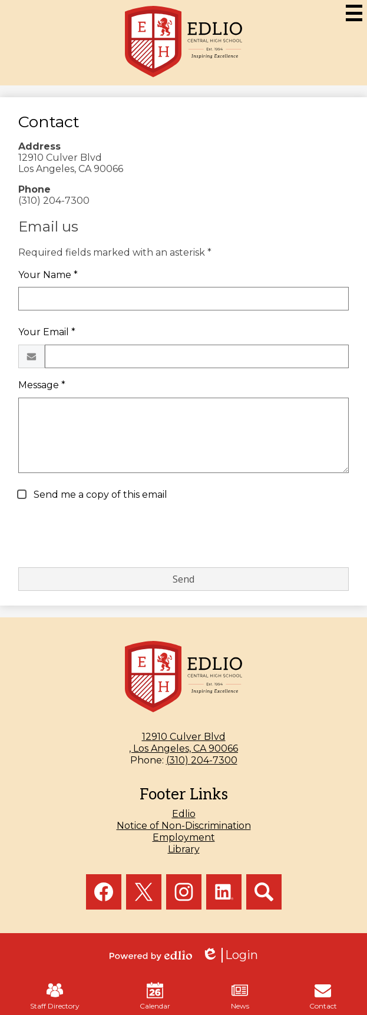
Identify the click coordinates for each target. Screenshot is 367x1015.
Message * (41, 385)
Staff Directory (55, 996)
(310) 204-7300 (201, 760)
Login (229, 955)
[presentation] (107, 535)
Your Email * (46, 332)
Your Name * (48, 274)
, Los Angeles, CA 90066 (183, 742)
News (240, 996)
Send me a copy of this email (99, 494)
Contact (323, 996)
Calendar (155, 996)
